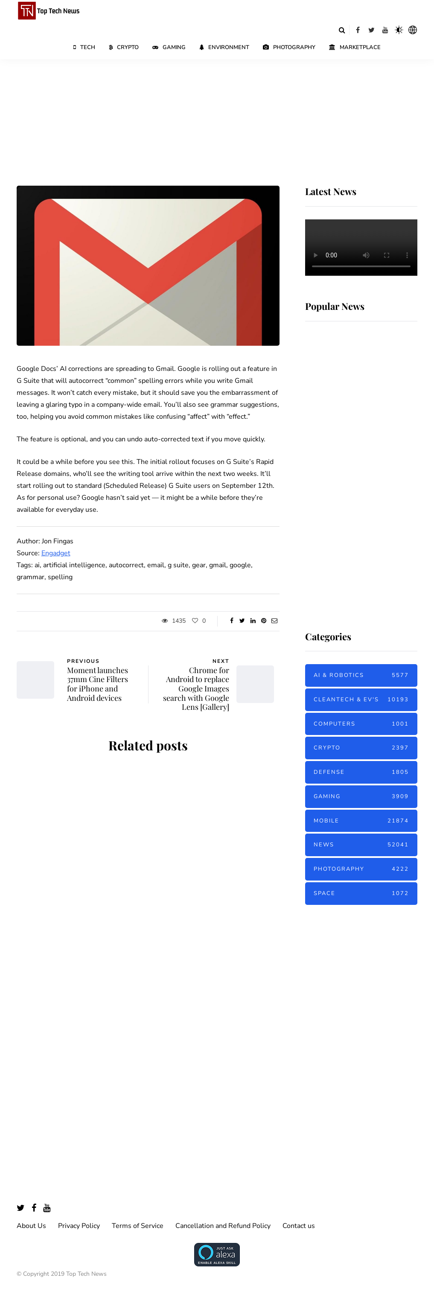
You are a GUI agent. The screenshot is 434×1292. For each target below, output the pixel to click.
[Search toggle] (342, 30)
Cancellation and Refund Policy (223, 1226)
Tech (84, 47)
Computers (361, 724)
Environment (224, 47)
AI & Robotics (361, 675)
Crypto (124, 47)
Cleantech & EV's (361, 700)
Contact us (299, 1226)
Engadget (55, 553)
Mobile (361, 821)
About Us (31, 1226)
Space (361, 893)
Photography (289, 47)
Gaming (169, 47)
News (361, 845)
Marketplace (355, 47)
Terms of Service (137, 1226)
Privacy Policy (79, 1226)
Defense (361, 772)
